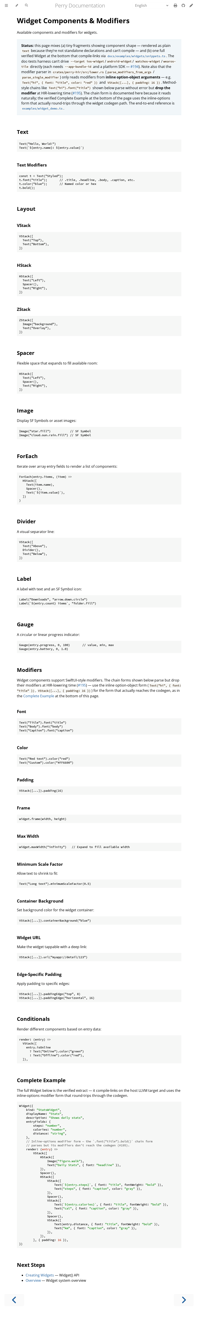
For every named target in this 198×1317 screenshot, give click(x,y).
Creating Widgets (40, 1275)
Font (21, 711)
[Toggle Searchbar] (26, 5)
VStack (24, 225)
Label (24, 578)
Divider (26, 521)
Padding (25, 779)
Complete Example (38, 696)
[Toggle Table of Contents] (6, 5)
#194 (134, 66)
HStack (24, 265)
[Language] (151, 5)
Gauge (25, 624)
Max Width (28, 836)
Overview (33, 1280)
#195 (77, 93)
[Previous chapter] (14, 1300)
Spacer (25, 352)
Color (22, 747)
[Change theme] (16, 5)
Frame (23, 808)
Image (25, 410)
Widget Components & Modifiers (73, 20)
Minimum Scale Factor (40, 864)
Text (22, 131)
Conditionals (33, 1018)
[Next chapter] (184, 1300)
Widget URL (29, 937)
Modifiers (29, 669)
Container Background (40, 901)
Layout (26, 208)
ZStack (23, 309)
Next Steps (31, 1264)
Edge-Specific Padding (39, 974)
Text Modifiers (32, 165)
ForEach (27, 456)
